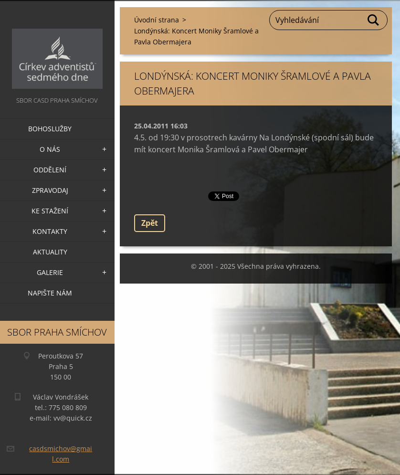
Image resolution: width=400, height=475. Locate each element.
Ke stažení (50, 210)
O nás (50, 149)
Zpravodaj (50, 190)
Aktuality (50, 251)
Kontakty (49, 231)
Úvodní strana (156, 19)
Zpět (149, 223)
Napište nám (50, 292)
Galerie (50, 272)
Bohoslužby (50, 128)
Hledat (374, 20)
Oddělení (49, 169)
